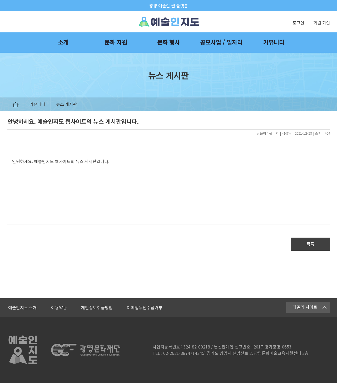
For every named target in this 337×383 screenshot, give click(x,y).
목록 (310, 244)
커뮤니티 (273, 42)
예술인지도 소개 (22, 307)
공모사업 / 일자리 (221, 42)
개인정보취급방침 (97, 307)
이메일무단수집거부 (144, 307)
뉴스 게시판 (66, 104)
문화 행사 (168, 42)
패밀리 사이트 (310, 307)
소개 (63, 42)
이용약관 (59, 307)
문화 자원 (116, 42)
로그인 (298, 23)
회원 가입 (321, 23)
